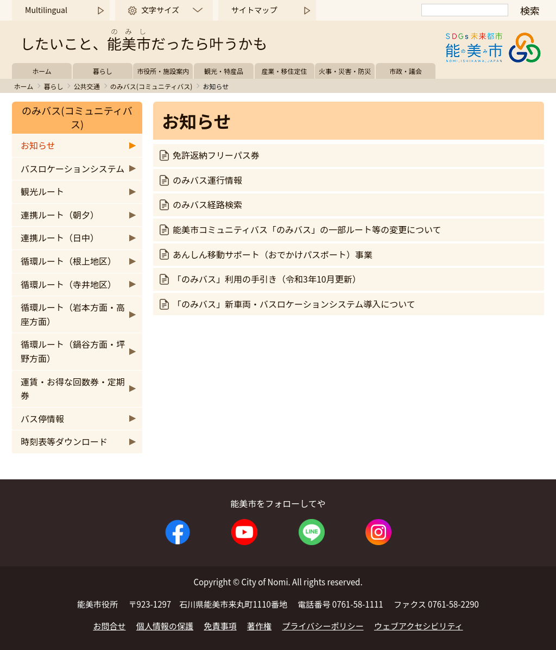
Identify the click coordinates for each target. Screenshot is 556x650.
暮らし (102, 71)
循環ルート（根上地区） (68, 260)
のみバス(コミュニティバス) (151, 86)
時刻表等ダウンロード (64, 441)
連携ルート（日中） (60, 237)
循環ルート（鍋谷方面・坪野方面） (73, 351)
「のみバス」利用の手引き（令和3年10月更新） (267, 278)
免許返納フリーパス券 (216, 154)
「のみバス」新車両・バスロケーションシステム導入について (294, 303)
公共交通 (87, 86)
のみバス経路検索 (207, 204)
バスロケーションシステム (72, 168)
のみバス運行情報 (207, 179)
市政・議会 (405, 71)
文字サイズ (160, 9)
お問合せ (109, 626)
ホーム (42, 71)
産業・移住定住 (284, 71)
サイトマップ (254, 9)
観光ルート (42, 191)
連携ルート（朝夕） (60, 214)
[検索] (464, 10)
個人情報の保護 (164, 626)
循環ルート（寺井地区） (68, 284)
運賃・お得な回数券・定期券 (73, 388)
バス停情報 (42, 418)
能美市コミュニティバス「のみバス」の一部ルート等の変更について (307, 229)
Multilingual (46, 9)
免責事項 (220, 626)
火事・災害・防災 (345, 71)
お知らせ (38, 145)
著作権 (259, 626)
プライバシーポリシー (323, 626)
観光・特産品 (223, 71)
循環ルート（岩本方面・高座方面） (73, 314)
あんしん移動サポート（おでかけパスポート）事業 (272, 254)
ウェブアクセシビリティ (418, 626)
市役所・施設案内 (163, 71)
